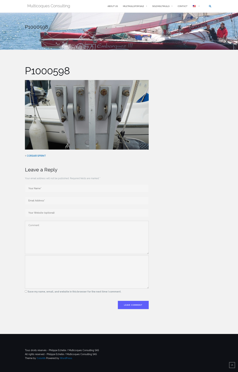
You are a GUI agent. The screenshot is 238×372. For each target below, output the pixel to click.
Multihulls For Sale (133, 6)
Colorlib (41, 358)
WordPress (66, 358)
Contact (182, 6)
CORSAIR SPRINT (36, 155)
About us (112, 6)
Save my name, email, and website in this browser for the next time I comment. (74, 291)
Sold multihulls (160, 6)
